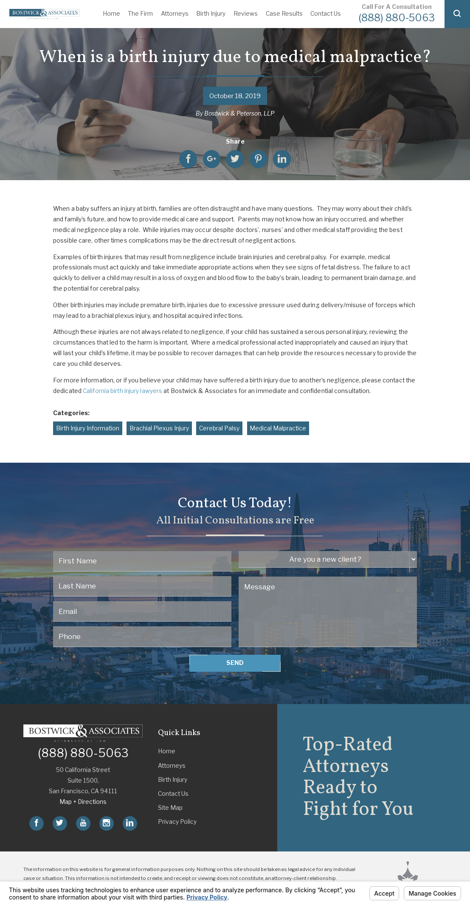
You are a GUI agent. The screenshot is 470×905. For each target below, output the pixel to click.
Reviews (246, 13)
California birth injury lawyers (122, 390)
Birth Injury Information (87, 428)
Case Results (284, 13)
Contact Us (325, 13)
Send (235, 662)
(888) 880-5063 (396, 18)
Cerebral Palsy (219, 428)
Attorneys (175, 13)
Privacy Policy (177, 821)
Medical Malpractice (278, 428)
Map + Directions (83, 801)
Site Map (170, 807)
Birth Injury (210, 13)
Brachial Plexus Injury (159, 428)
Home (111, 13)
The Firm (140, 13)
